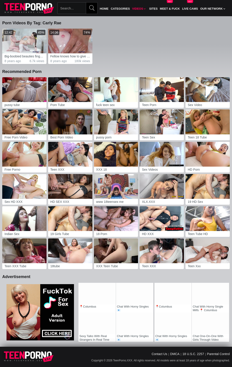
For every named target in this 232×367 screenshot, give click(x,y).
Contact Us (159, 354)
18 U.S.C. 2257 (193, 354)
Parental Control (218, 354)
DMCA (174, 354)
